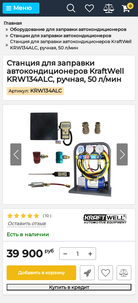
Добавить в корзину (41, 272)
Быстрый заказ (87, 272)
